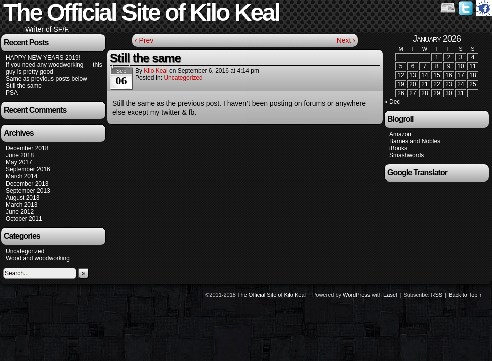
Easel (390, 295)
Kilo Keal (155, 70)
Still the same (24, 85)
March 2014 (21, 176)
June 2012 (20, 211)
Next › (346, 40)
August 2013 (22, 197)
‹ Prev (144, 40)
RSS (437, 295)
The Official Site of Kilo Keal (271, 295)
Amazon (400, 134)
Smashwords (406, 155)
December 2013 (27, 183)
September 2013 (28, 190)
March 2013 (21, 204)
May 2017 (19, 162)
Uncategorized (25, 251)
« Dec (392, 101)
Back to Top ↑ (465, 295)
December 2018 (27, 148)
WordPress (356, 295)
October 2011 (24, 218)
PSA (12, 92)
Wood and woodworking (38, 258)
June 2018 (20, 155)
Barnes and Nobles (414, 141)
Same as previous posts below (46, 78)
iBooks (398, 148)
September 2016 (28, 169)
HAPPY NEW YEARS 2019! (43, 57)
